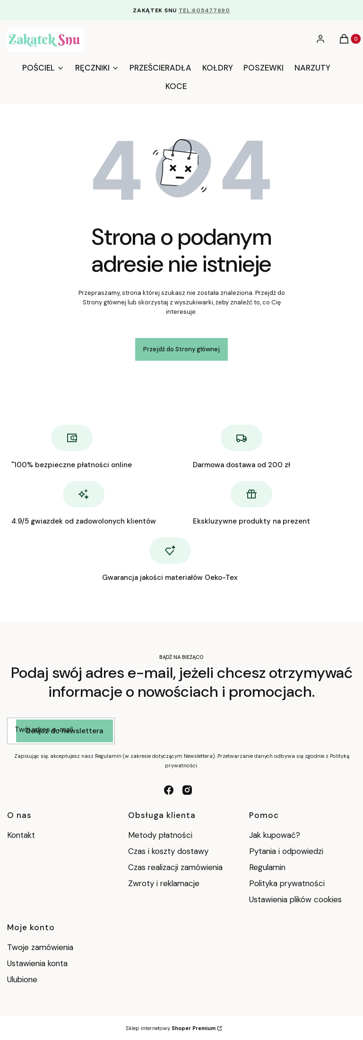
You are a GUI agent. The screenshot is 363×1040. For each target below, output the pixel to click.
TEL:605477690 (204, 10)
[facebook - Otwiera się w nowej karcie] (168, 790)
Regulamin (267, 867)
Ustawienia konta (37, 963)
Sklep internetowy (171, 1028)
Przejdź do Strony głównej (181, 349)
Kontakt (21, 835)
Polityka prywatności (287, 883)
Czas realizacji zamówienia (175, 867)
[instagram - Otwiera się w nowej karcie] (187, 790)
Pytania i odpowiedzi (286, 851)
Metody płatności (160, 835)
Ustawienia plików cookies (296, 899)
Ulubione (22, 979)
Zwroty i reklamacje (163, 883)
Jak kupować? (274, 835)
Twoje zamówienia (40, 947)
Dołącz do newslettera (64, 731)
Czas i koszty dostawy (168, 851)
